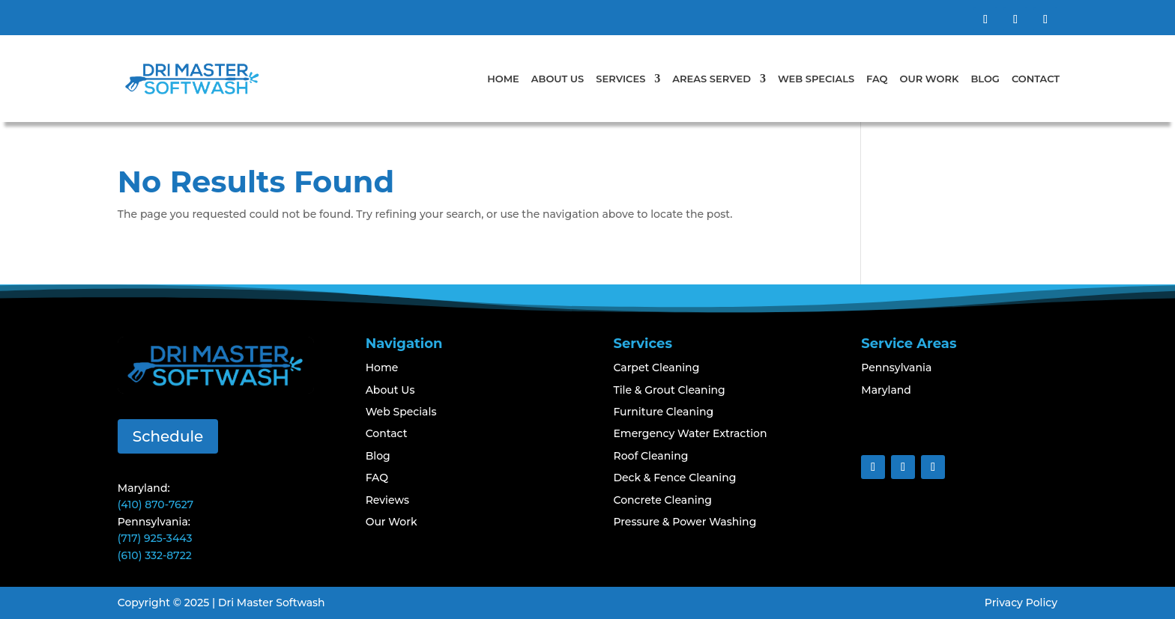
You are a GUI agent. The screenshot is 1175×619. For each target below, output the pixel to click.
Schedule (168, 436)
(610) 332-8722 (155, 555)
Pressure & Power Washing (684, 521)
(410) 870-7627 (155, 504)
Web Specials (816, 79)
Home (503, 79)
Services (620, 79)
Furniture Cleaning (663, 411)
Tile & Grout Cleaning (669, 390)
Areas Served (711, 79)
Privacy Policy (1021, 602)
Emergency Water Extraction (690, 433)
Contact (1036, 79)
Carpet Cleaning (656, 367)
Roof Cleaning (650, 456)
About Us (558, 79)
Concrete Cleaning (662, 500)
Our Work (929, 79)
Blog (985, 79)
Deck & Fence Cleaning (674, 477)
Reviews (387, 500)
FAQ (876, 79)
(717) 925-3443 (155, 538)
